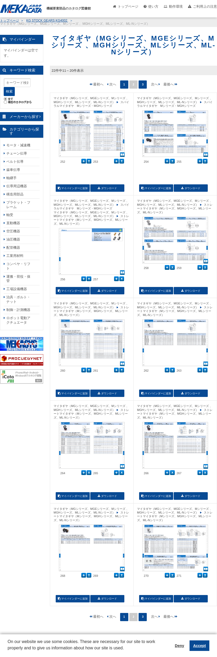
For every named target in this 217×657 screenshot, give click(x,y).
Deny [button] (179, 646)
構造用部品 (14, 194)
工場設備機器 (16, 289)
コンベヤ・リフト (18, 266)
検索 (9, 91)
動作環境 (176, 6)
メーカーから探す (24, 116)
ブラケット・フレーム (18, 204)
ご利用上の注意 (205, 6)
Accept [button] (199, 646)
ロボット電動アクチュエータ (18, 320)
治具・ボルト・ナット (18, 299)
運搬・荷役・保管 (18, 279)
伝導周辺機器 (16, 186)
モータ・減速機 (18, 145)
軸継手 (11, 178)
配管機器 (13, 248)
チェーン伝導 (16, 153)
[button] (8, 652)
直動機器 (13, 223)
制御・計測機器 (18, 310)
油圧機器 (13, 239)
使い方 (153, 6)
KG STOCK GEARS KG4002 (47, 20)
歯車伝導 (13, 170)
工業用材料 (14, 256)
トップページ (128, 6)
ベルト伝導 (14, 162)
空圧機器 (13, 231)
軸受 (9, 215)
